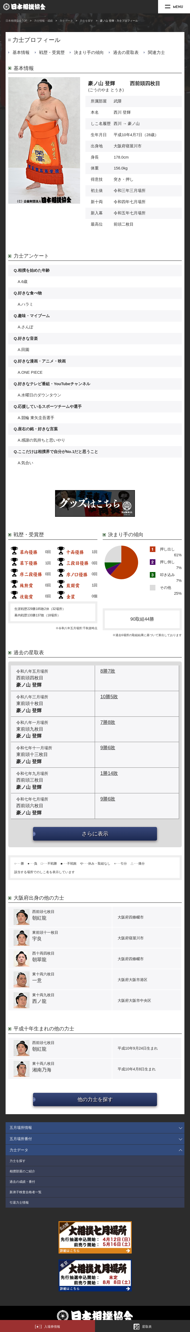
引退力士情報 (19, 1202)
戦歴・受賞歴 (52, 52)
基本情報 (21, 52)
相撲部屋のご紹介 (22, 1171)
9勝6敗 (107, 747)
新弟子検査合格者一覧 (26, 1192)
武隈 (118, 101)
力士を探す (86, 20)
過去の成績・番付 (22, 1182)
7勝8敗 (107, 722)
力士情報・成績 (43, 20)
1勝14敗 (109, 773)
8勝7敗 (107, 671)
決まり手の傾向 (89, 52)
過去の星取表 (126, 52)
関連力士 (156, 52)
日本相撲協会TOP (16, 20)
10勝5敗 (109, 696)
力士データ (66, 20)
